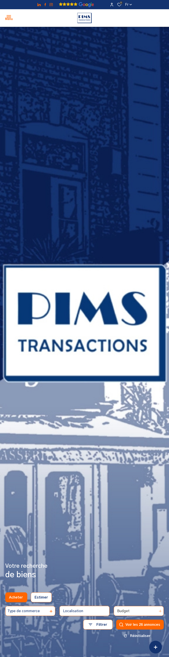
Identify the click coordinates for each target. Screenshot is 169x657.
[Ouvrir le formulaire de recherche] (98, 625)
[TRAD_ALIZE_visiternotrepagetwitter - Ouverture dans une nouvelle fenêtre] (39, 4)
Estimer (41, 597)
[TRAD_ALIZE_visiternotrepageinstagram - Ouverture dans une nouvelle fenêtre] (51, 4)
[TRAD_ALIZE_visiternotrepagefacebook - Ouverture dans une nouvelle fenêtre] (45, 4)
